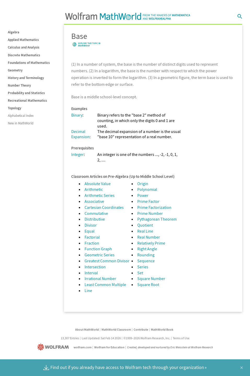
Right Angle (147, 248)
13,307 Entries (70, 338)
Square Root (148, 284)
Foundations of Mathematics (29, 62)
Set (140, 272)
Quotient (145, 225)
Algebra (13, 32)
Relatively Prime (151, 243)
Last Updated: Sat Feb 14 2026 (101, 338)
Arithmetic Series (100, 195)
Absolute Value (98, 183)
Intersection (95, 266)
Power (142, 195)
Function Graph (98, 248)
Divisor (91, 225)
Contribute (141, 329)
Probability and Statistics (26, 93)
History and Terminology (26, 78)
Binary (76, 115)
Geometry (15, 70)
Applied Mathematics (23, 40)
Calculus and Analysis (23, 47)
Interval (91, 272)
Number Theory (19, 85)
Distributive (95, 219)
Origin (142, 183)
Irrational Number (100, 278)
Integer (77, 154)
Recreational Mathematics (27, 100)
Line (88, 290)
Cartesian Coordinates (104, 207)
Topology (14, 108)
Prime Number (150, 213)
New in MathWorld (20, 123)
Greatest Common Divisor (107, 260)
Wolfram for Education (109, 347)
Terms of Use (181, 338)
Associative (94, 201)
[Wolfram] (54, 347)
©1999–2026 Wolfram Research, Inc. (146, 338)
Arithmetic (94, 189)
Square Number (151, 278)
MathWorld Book (162, 329)
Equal (89, 231)
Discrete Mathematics (24, 55)
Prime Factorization (154, 207)
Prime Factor (148, 201)
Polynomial (147, 189)
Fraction (92, 243)
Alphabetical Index (21, 115)
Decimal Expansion (80, 134)
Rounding (145, 254)
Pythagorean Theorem (157, 219)
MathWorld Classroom (116, 329)
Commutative (96, 213)
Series (142, 266)
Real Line (145, 231)
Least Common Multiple (105, 284)
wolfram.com (83, 347)
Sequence (146, 260)
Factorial (92, 237)
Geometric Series (100, 254)
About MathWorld (87, 329)
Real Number (148, 237)
